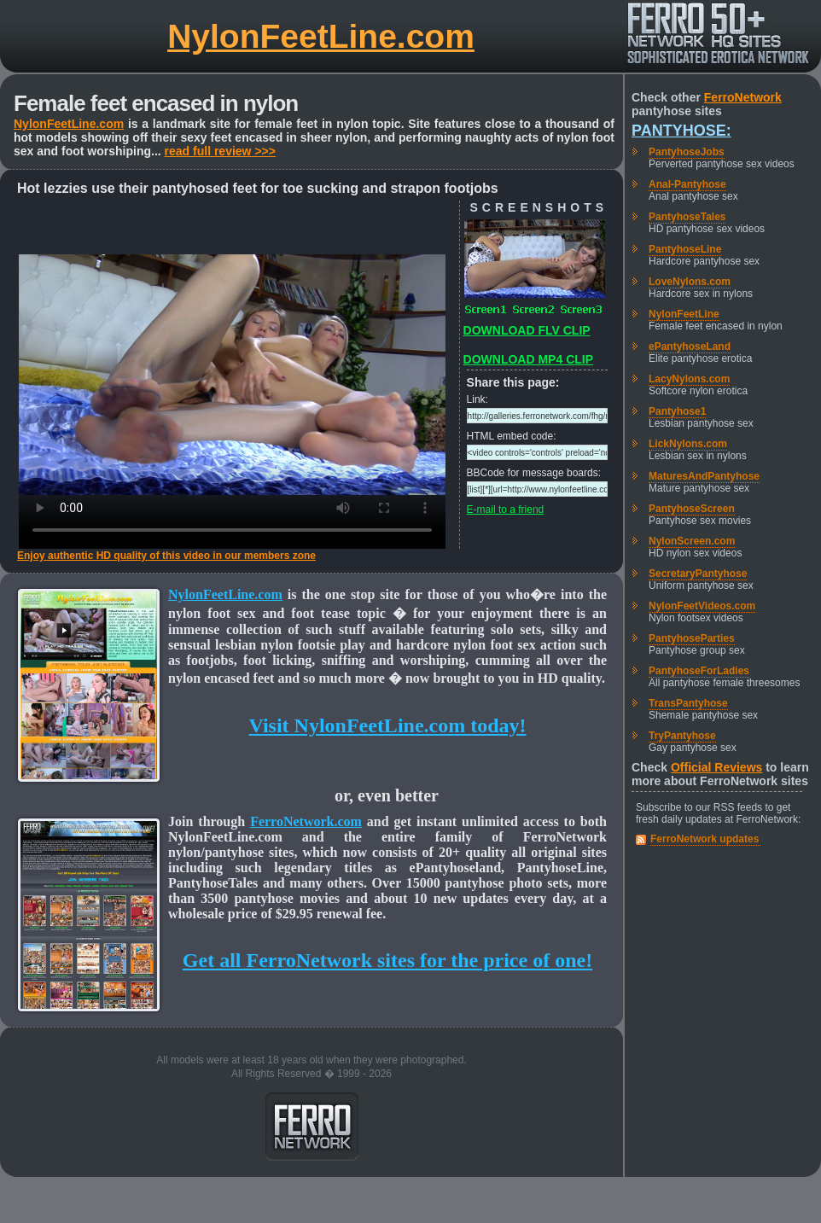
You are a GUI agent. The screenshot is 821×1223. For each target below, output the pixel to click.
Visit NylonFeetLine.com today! (387, 725)
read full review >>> (220, 151)
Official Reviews (716, 767)
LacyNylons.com (689, 379)
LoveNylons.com (690, 282)
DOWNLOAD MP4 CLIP (528, 359)
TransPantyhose (688, 703)
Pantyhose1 (677, 411)
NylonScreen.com (692, 541)
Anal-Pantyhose (687, 184)
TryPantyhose (682, 736)
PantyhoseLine (685, 249)
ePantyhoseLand (690, 346)
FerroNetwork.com (306, 821)
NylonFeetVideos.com (702, 606)
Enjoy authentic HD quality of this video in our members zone (166, 556)
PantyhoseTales (687, 217)
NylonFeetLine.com (321, 36)
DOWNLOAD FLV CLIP (527, 330)
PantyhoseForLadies (699, 671)
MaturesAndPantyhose (704, 476)
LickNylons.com (688, 444)
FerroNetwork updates (704, 839)
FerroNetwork (743, 97)
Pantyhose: (681, 130)
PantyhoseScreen (692, 509)
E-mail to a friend (505, 509)
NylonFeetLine (684, 314)
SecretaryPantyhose (698, 573)
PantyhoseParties (692, 638)
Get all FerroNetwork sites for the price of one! (387, 960)
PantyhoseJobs (687, 152)
